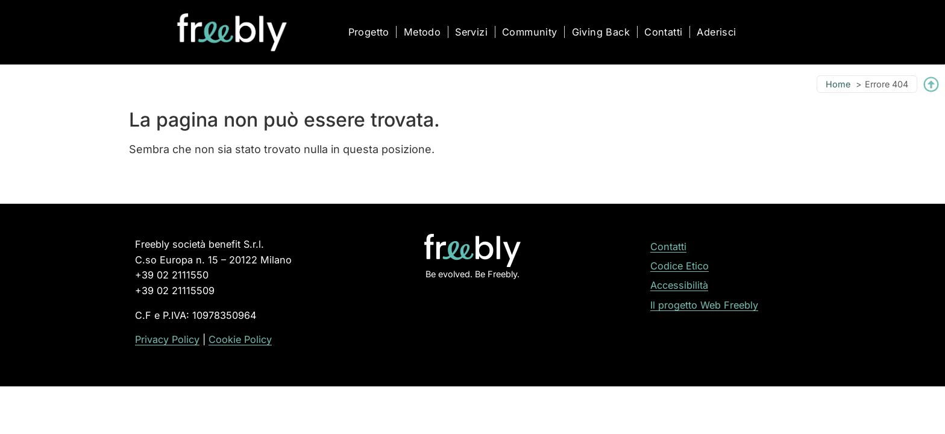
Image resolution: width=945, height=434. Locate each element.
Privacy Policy (167, 339)
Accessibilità (679, 285)
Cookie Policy (240, 339)
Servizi (471, 32)
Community (529, 32)
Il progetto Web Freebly (704, 305)
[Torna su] (931, 84)
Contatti (663, 32)
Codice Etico (679, 266)
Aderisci (716, 32)
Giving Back (601, 32)
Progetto (368, 32)
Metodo (422, 32)
